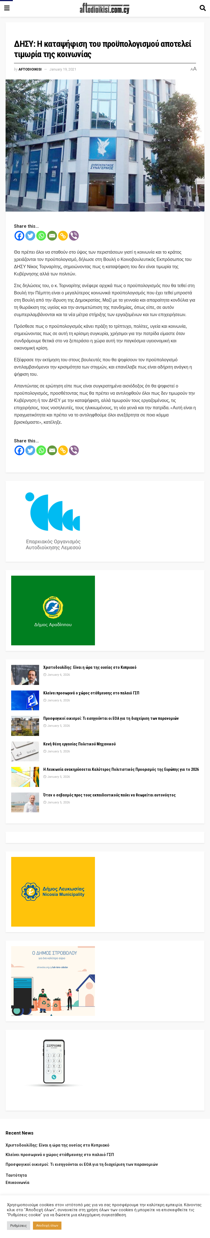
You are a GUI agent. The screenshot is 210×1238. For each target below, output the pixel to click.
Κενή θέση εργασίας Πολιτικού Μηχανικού (79, 744)
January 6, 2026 (56, 675)
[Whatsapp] (41, 236)
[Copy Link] (63, 236)
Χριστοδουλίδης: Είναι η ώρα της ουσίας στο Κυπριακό (90, 667)
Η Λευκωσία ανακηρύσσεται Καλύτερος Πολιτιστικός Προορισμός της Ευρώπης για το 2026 (121, 769)
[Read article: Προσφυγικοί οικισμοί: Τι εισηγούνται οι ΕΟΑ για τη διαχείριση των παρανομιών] (25, 726)
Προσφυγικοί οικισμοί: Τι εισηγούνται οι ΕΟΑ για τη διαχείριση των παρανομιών (111, 718)
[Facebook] (19, 236)
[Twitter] (30, 236)
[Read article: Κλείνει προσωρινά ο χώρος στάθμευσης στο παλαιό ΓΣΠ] (25, 701)
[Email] (52, 236)
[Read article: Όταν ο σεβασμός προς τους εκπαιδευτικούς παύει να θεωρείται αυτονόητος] (25, 803)
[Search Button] (203, 8)
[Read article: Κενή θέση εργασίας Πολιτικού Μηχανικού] (25, 752)
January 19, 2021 (62, 69)
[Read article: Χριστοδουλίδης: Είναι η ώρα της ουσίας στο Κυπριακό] (25, 675)
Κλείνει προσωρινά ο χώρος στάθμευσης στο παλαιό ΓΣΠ (91, 693)
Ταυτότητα (16, 1175)
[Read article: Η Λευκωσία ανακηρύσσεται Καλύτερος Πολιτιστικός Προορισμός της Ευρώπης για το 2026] (25, 777)
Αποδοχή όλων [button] (47, 1225)
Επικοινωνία (17, 1182)
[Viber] (74, 236)
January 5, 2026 (56, 726)
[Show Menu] (6, 8)
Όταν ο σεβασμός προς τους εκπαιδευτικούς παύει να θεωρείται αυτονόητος (109, 795)
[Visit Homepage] (105, 8)
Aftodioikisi (30, 69)
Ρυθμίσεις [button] (18, 1226)
